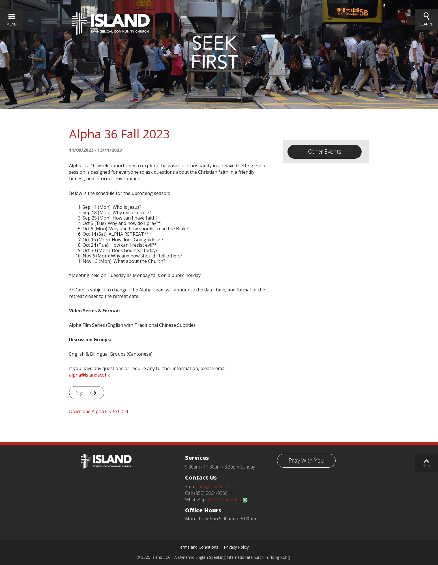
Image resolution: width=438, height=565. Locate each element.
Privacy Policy (236, 547)
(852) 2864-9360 (228, 500)
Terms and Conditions (198, 547)
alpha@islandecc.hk (89, 375)
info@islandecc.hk (215, 487)
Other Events (324, 151)
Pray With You (306, 460)
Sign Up (83, 393)
